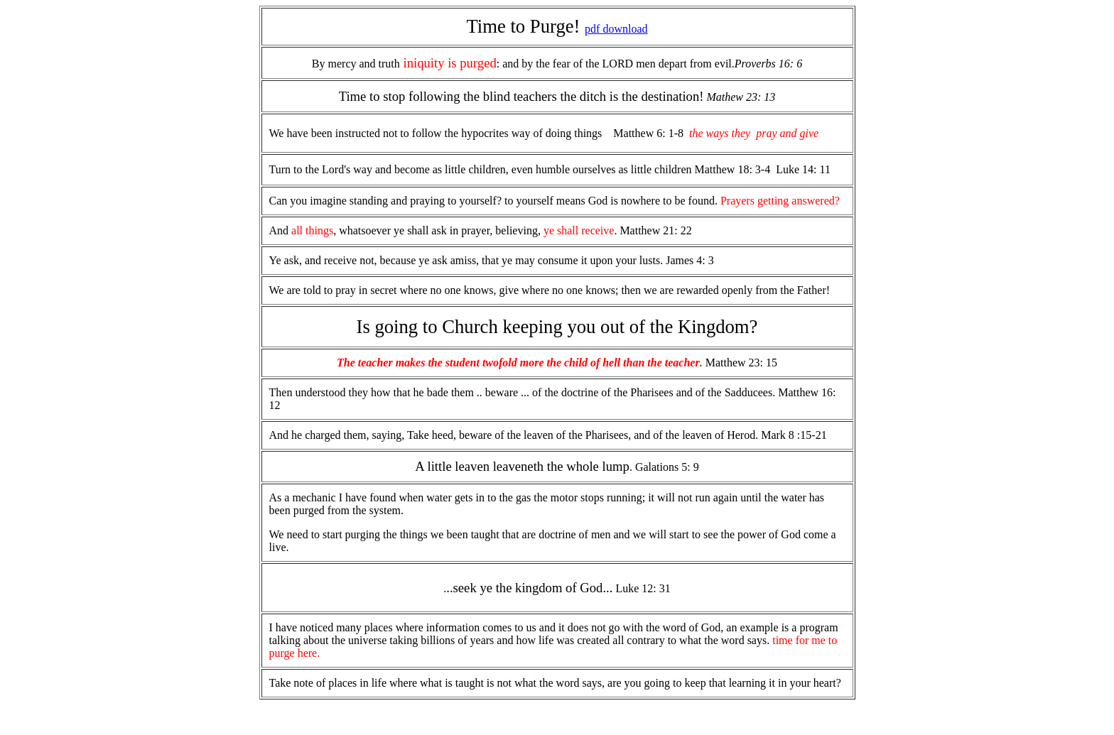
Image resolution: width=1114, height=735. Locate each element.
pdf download (616, 29)
